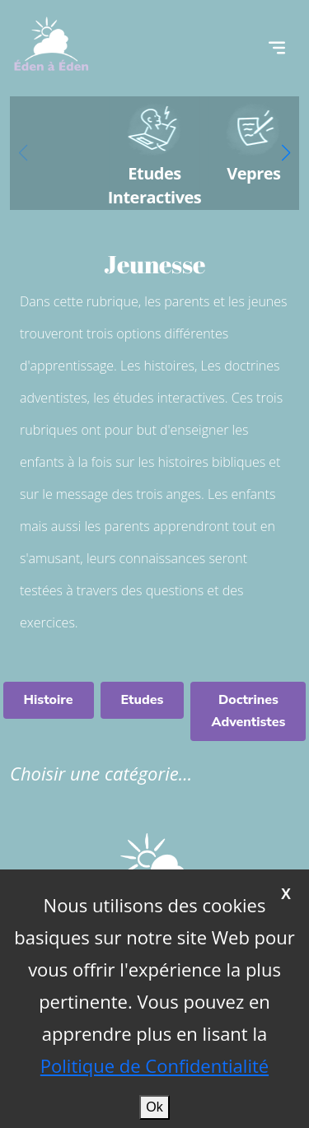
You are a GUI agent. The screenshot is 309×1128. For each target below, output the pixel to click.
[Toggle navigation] (277, 47)
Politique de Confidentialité (154, 1065)
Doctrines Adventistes (248, 711)
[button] (286, 153)
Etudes (142, 700)
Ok (154, 1107)
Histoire (48, 700)
